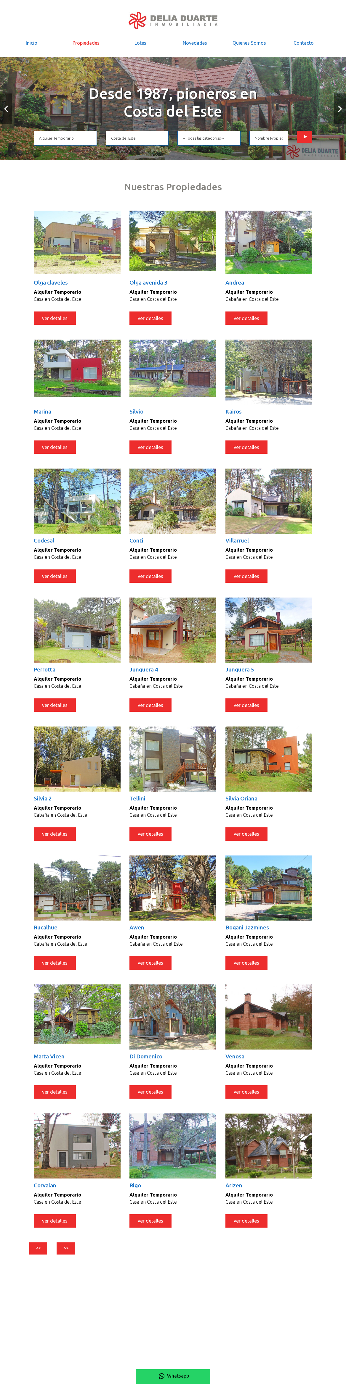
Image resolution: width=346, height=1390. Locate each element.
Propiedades (86, 43)
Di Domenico (147, 1062)
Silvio (136, 412)
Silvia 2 (43, 802)
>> (77, 1258)
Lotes (140, 43)
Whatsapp (173, 1375)
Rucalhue (46, 932)
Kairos (234, 412)
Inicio (31, 43)
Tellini (138, 802)
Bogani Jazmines (248, 932)
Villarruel (238, 542)
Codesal (45, 542)
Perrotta (46, 672)
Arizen (234, 1192)
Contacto (304, 43)
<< (42, 1258)
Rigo (135, 1192)
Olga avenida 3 (150, 282)
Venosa (235, 1062)
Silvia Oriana (242, 802)
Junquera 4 (144, 672)
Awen (137, 932)
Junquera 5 (240, 672)
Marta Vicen (50, 1062)
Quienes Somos (249, 43)
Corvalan (46, 1192)
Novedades (195, 43)
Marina (43, 412)
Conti (136, 542)
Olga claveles (52, 282)
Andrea (235, 282)
